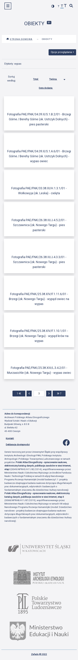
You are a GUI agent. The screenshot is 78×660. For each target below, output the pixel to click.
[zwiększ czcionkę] (65, 6)
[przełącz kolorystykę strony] (53, 6)
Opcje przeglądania (61, 52)
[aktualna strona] (39, 393)
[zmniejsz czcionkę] (58, 6)
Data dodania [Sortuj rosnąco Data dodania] (48, 87)
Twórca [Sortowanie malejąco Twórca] (55, 78)
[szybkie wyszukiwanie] (71, 6)
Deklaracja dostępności (18, 444)
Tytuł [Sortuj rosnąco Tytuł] (38, 78)
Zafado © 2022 (39, 654)
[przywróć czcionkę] (62, 6)
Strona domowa (19, 39)
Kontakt (10, 438)
